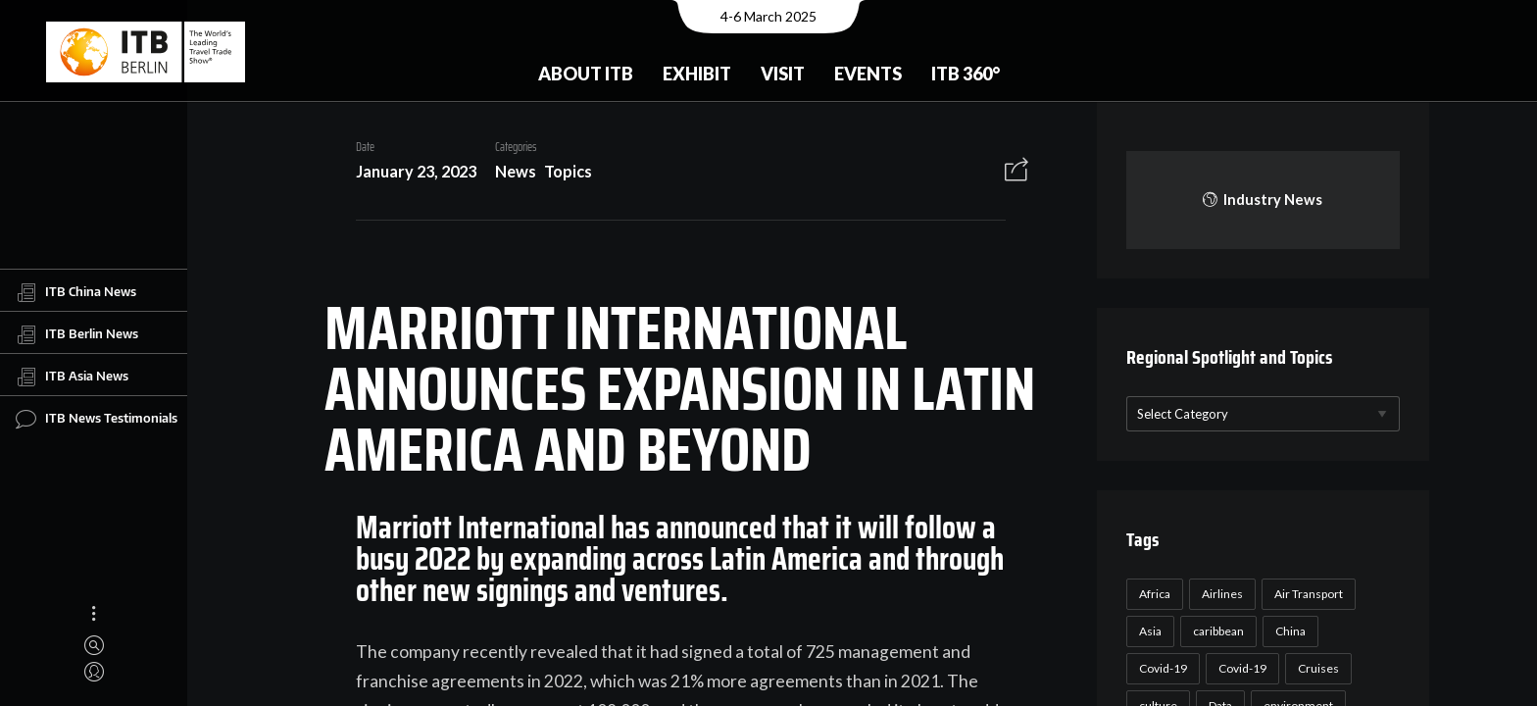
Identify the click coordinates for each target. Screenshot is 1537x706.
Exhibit (697, 73)
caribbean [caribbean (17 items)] (1215, 631)
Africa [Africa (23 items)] (1151, 593)
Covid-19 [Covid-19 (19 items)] (1239, 668)
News (507, 171)
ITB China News (76, 292)
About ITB (585, 73)
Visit (783, 73)
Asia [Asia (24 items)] (1147, 631)
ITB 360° (965, 73)
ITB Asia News (72, 376)
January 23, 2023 (408, 171)
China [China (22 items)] (1287, 631)
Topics (561, 171)
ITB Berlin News (77, 334)
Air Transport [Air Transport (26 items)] (1305, 593)
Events (868, 73)
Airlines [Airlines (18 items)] (1219, 593)
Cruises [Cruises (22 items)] (1315, 668)
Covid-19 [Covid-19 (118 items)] (1160, 668)
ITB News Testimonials (96, 418)
